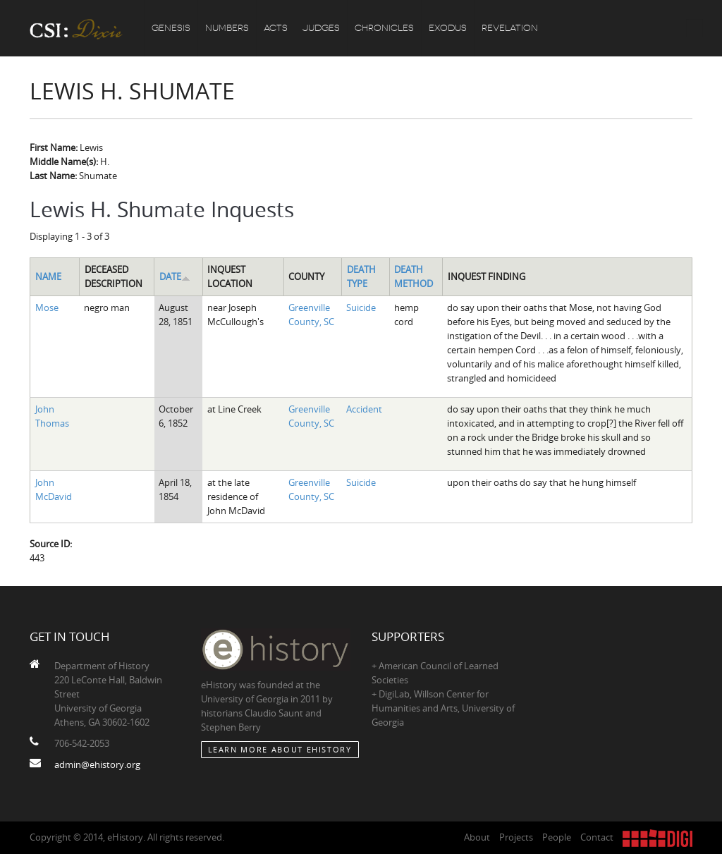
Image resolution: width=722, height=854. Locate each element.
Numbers (227, 28)
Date (174, 276)
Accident (364, 409)
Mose (47, 307)
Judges (321, 28)
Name (48, 276)
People (556, 837)
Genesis (171, 28)
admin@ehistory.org (97, 764)
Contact (596, 837)
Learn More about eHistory (280, 749)
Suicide (361, 307)
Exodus (448, 28)
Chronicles (384, 28)
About (477, 837)
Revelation (510, 28)
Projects (516, 837)
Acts (276, 28)
